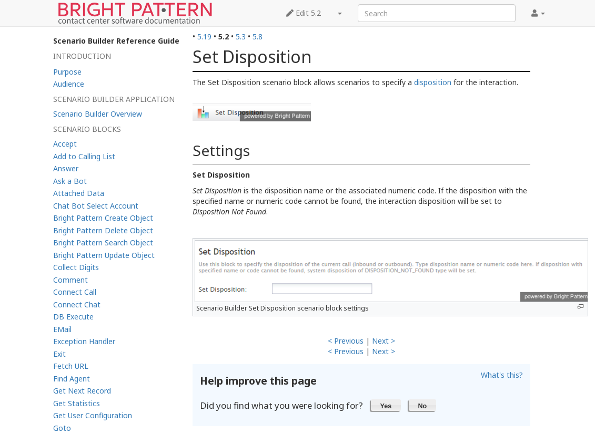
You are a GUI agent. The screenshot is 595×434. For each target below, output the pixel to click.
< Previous (346, 341)
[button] (386, 405)
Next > (383, 341)
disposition (432, 82)
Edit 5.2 (303, 13)
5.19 (204, 37)
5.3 (241, 37)
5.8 (258, 37)
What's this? (502, 375)
